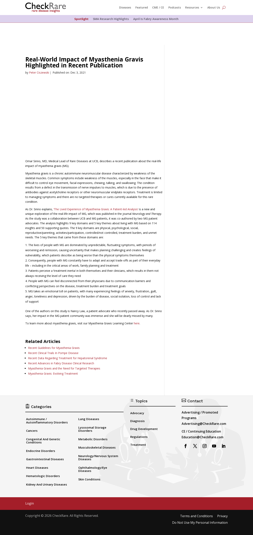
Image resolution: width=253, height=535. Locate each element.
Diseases (125, 7)
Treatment (138, 445)
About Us (213, 7)
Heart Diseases (37, 468)
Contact (192, 401)
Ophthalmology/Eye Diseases (92, 469)
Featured (141, 7)
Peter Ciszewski (39, 72)
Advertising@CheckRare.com (204, 423)
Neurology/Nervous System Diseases (98, 457)
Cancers (32, 431)
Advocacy (137, 413)
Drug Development (144, 429)
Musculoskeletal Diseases (97, 447)
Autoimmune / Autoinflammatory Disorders (47, 420)
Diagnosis (137, 421)
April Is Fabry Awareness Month (155, 19)
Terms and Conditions (196, 516)
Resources (192, 7)
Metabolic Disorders (93, 439)
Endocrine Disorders (40, 451)
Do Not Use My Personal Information (200, 523)
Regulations (139, 437)
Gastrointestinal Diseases (45, 459)
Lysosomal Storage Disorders (92, 429)
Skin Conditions (89, 479)
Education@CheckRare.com (202, 437)
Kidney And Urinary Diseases (46, 484)
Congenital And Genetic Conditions (43, 440)
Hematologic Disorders (43, 476)
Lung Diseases (88, 419)
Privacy (222, 516)
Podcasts (174, 7)
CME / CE (158, 7)
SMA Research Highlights (111, 19)
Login (29, 504)
